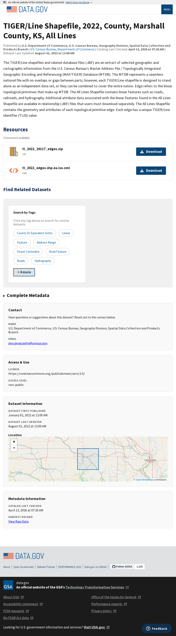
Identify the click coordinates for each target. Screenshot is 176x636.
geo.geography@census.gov (27, 343)
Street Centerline (28, 252)
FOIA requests (16, 611)
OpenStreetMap (144, 479)
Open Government (23, 567)
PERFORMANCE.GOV (69, 567)
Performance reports (109, 604)
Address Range (46, 242)
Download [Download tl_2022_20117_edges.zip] (151, 151)
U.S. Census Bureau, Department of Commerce (62, 49)
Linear (66, 233)
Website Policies (46, 567)
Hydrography (43, 261)
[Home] (27, 9)
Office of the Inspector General (116, 597)
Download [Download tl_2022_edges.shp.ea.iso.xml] (151, 170)
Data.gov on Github (95, 567)
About (6, 567)
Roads (21, 261)
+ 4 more (24, 272)
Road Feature (57, 252)
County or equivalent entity (35, 233)
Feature (22, 242)
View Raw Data (18, 521)
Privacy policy (104, 611)
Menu (167, 9)
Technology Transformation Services (97, 587)
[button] (14, 442)
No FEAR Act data (18, 618)
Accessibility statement (23, 604)
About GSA (13, 597)
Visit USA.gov (97, 627)
